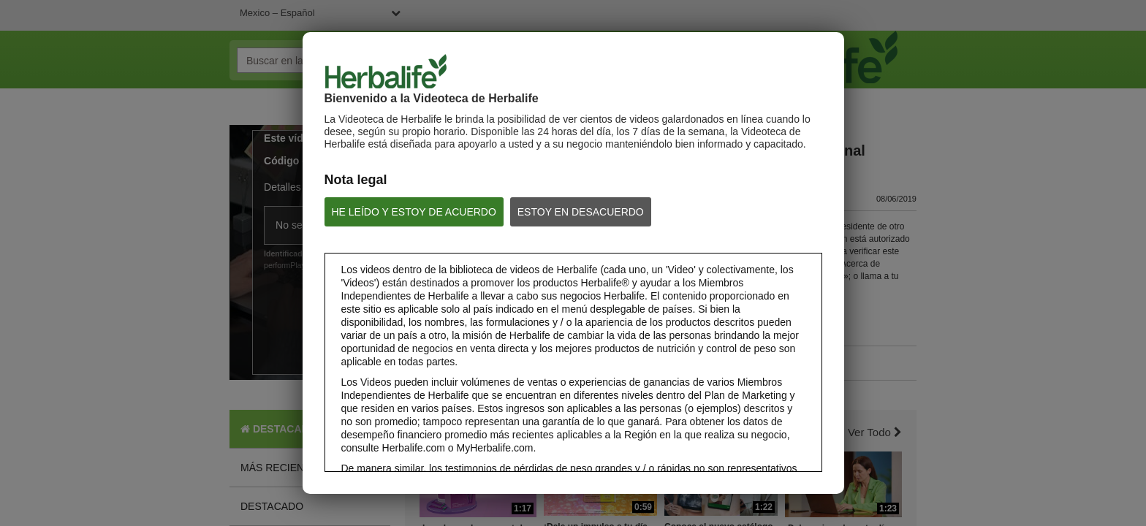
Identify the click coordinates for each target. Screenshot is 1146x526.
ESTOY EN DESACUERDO (580, 212)
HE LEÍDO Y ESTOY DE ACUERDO (414, 212)
